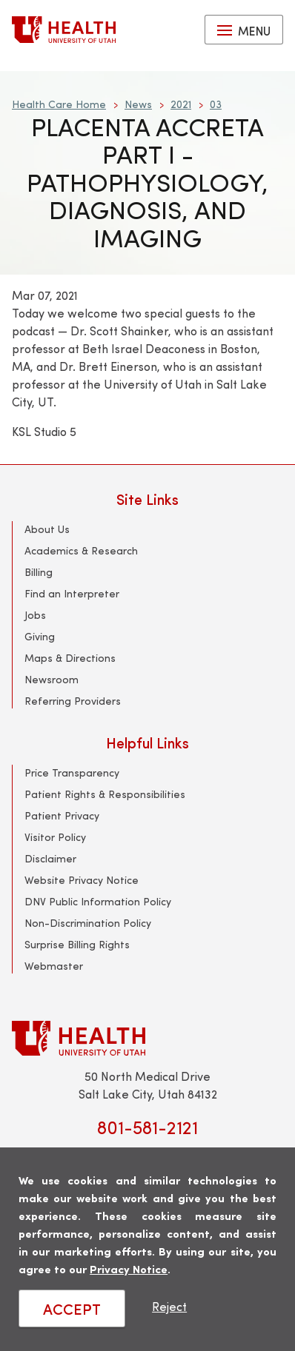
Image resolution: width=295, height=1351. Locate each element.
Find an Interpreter (71, 593)
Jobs (35, 615)
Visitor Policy (55, 837)
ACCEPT (72, 1308)
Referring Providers (72, 701)
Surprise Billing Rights (77, 944)
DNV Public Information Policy (97, 901)
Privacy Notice (129, 1268)
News (138, 104)
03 (216, 104)
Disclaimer (50, 858)
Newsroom (51, 679)
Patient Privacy (61, 815)
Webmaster (53, 966)
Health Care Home (59, 104)
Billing (38, 572)
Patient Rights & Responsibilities (104, 794)
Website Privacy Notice (81, 880)
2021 (180, 104)
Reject (169, 1306)
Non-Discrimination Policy (87, 923)
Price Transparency (71, 772)
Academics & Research (81, 550)
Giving (39, 636)
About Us (47, 529)
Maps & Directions (70, 658)
